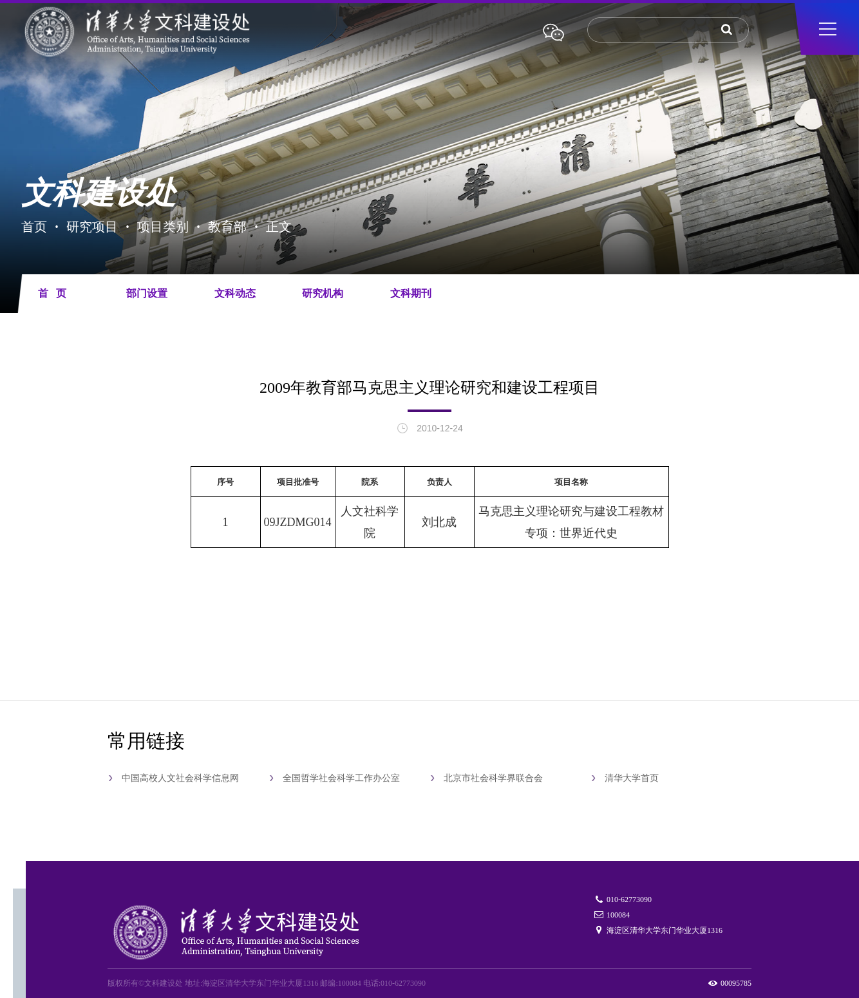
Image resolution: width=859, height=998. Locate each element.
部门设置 (146, 293)
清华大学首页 (632, 778)
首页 (34, 226)
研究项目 (92, 226)
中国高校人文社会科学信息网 (180, 778)
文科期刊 (410, 293)
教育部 (227, 226)
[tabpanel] (429, 162)
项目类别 (163, 226)
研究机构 (322, 293)
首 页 (52, 293)
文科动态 (235, 293)
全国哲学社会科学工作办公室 (341, 778)
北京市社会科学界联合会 (493, 778)
